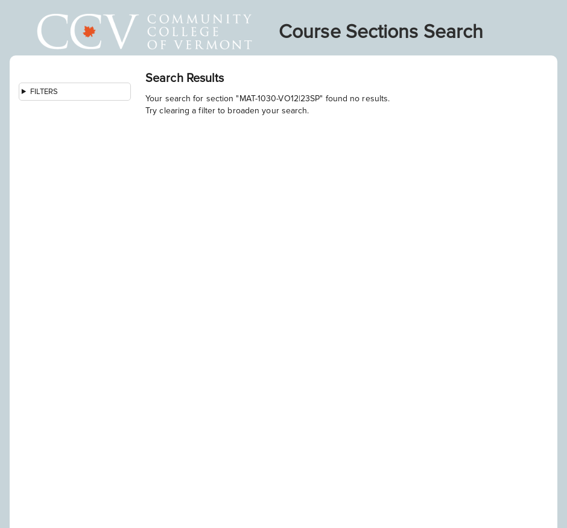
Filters (44, 91)
